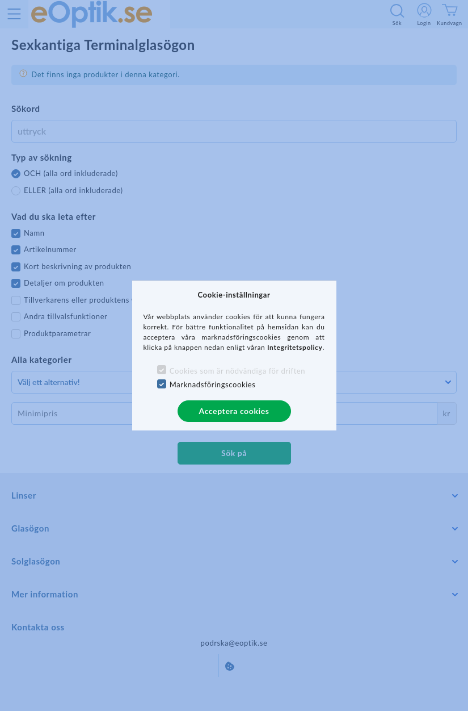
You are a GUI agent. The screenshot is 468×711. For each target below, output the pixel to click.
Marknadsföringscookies (213, 384)
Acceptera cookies (234, 411)
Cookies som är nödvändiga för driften (237, 370)
